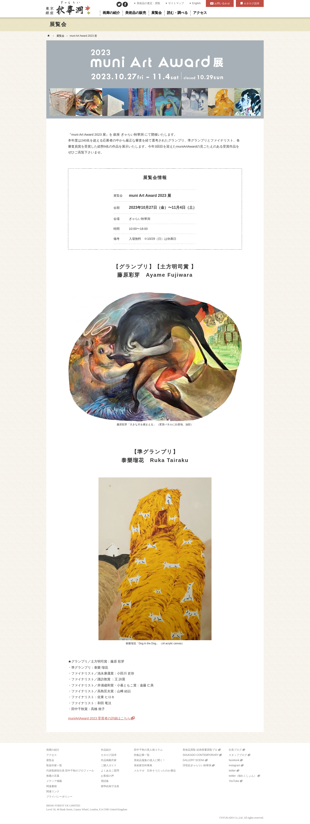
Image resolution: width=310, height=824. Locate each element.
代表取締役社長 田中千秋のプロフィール (70, 770)
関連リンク (52, 791)
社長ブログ (235, 749)
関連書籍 (51, 786)
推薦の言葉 (52, 775)
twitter (232, 770)
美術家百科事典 (143, 765)
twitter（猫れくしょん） (243, 775)
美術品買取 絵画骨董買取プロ (200, 749)
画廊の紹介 (52, 749)
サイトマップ (176, 3)
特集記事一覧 (142, 755)
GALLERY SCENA (193, 760)
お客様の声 (107, 775)
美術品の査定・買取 (148, 3)
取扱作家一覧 (54, 765)
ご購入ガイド (109, 765)
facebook (234, 760)
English (196, 3)
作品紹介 (106, 749)
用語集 (105, 781)
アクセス (51, 755)
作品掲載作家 (109, 760)
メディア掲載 (54, 781)
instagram (234, 765)
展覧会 (60, 35)
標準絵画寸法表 (110, 786)
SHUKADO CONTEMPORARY (200, 755)
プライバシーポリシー (59, 796)
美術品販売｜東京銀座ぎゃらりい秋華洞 (67, 8)
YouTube (234, 781)
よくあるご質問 (110, 770)
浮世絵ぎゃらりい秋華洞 (197, 765)
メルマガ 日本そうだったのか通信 (155, 770)
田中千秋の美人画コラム (148, 749)
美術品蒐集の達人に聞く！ (149, 760)
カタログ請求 (251, 3)
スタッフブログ (238, 755)
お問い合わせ (222, 3)
